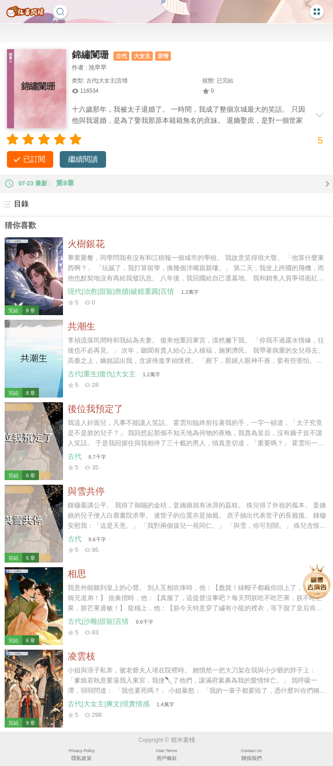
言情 (163, 56)
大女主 (142, 56)
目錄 (15, 204)
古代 (121, 56)
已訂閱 (34, 159)
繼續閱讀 (83, 159)
